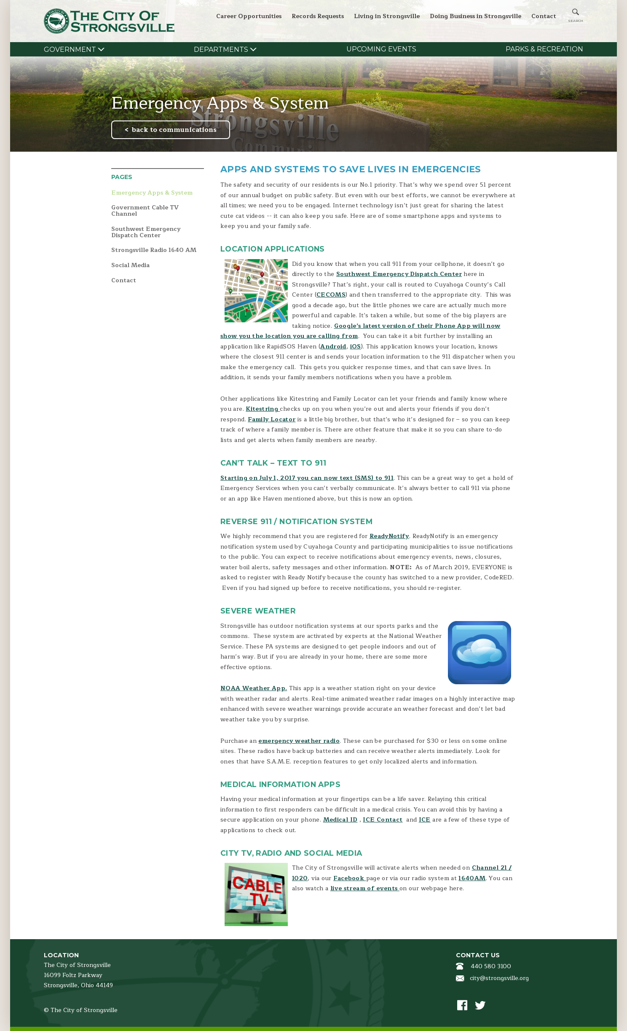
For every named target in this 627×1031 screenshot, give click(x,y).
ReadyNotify (389, 536)
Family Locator (271, 419)
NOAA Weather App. (253, 688)
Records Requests (318, 16)
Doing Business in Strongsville (475, 16)
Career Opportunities (248, 16)
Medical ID (340, 820)
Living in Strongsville (387, 16)
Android (333, 346)
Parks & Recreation (544, 49)
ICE (425, 820)
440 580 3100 (491, 966)
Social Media (130, 265)
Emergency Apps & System (152, 193)
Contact (543, 16)
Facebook (349, 878)
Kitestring (263, 409)
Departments (221, 50)
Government (70, 50)
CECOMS (331, 295)
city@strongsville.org (499, 978)
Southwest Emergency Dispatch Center (145, 232)
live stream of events (364, 888)
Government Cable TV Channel (145, 211)
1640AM (471, 878)
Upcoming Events (381, 49)
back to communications (174, 129)
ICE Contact (382, 820)
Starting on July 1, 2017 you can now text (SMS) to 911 (307, 478)
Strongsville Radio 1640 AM (153, 250)
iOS (355, 346)
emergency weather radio (299, 741)
